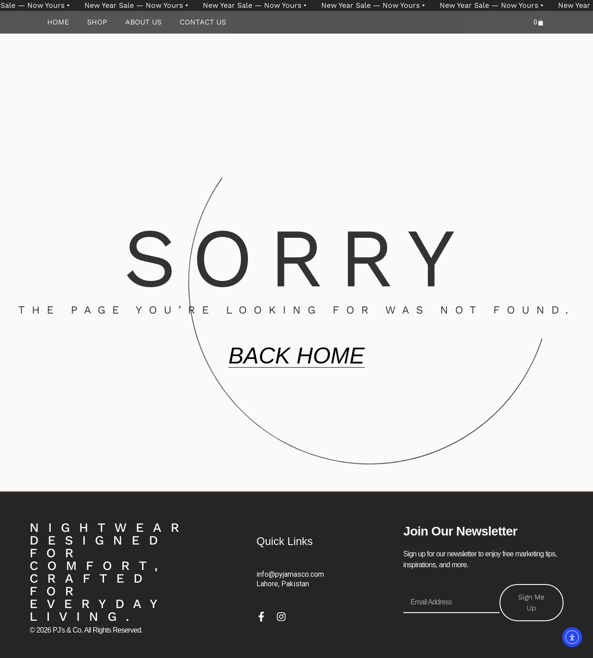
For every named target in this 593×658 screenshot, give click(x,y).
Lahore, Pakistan (282, 583)
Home (58, 22)
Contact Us (203, 22)
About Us (143, 22)
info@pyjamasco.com (290, 574)
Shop (97, 22)
